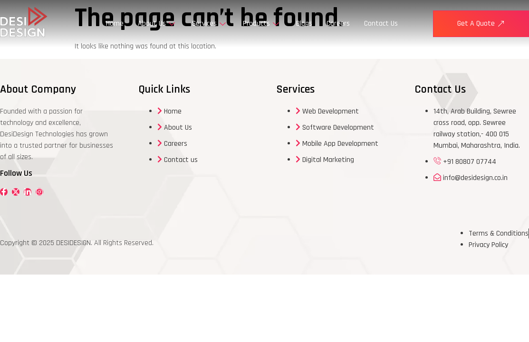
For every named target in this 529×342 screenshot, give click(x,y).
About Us (156, 23)
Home (115, 23)
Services (209, 23)
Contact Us (381, 23)
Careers (338, 23)
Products (261, 23)
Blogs (304, 23)
